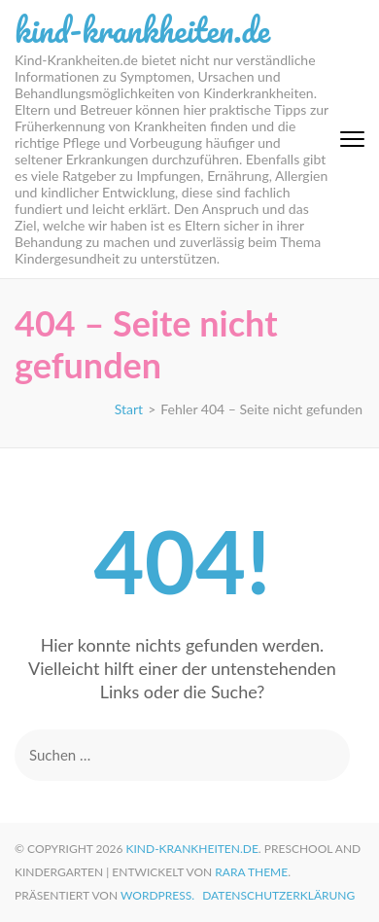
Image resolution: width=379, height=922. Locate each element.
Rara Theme (251, 872)
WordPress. (157, 895)
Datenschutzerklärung (278, 895)
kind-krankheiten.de (142, 29)
